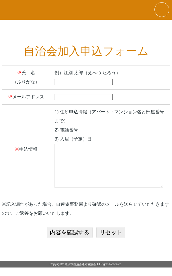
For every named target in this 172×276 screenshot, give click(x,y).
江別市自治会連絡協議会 (80, 272)
